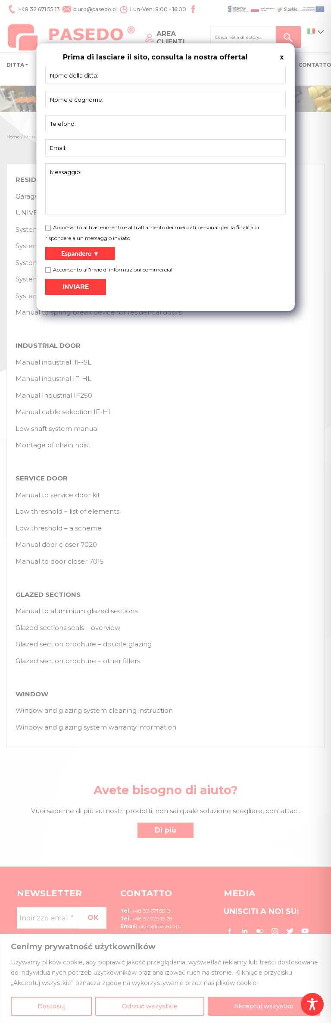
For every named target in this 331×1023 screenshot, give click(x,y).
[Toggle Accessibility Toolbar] (312, 1004)
